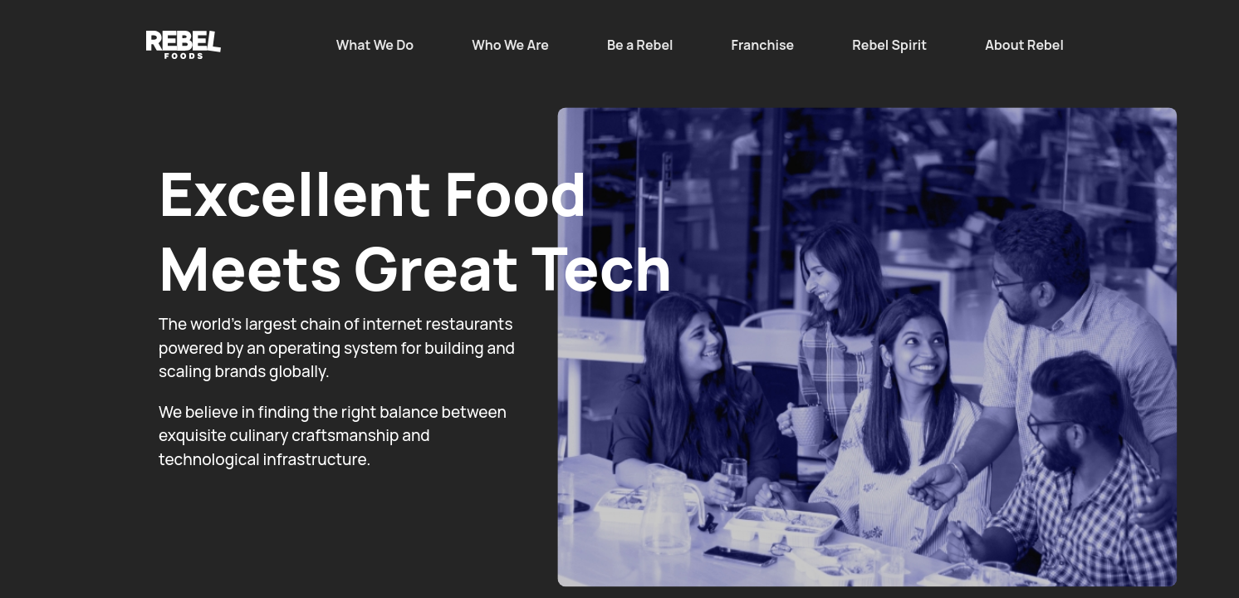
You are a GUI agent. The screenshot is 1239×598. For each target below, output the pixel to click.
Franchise (763, 45)
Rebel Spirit (889, 45)
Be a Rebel (640, 45)
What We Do (375, 45)
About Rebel (1024, 45)
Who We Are (510, 45)
